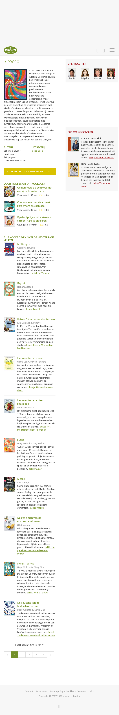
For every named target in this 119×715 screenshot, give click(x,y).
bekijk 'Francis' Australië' (101, 157)
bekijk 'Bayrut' (33, 309)
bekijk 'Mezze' (37, 507)
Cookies (70, 691)
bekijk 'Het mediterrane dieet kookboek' (34, 428)
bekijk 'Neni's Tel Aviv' (38, 592)
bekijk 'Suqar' (35, 468)
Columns (81, 691)
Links (91, 691)
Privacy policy (56, 691)
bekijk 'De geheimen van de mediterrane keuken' (36, 550)
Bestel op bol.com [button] (28, 171)
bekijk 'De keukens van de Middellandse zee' (36, 634)
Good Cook (37, 150)
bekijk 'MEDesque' (41, 273)
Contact (29, 691)
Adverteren (41, 691)
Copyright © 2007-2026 (50, 696)
